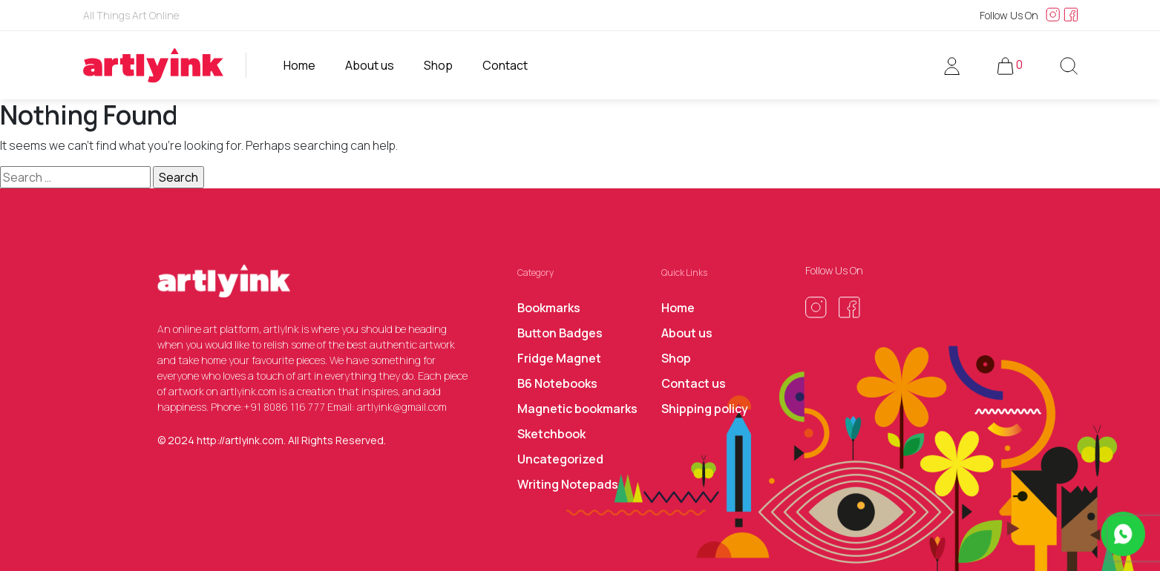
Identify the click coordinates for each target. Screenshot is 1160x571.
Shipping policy (704, 408)
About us (369, 65)
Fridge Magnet (559, 358)
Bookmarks (548, 308)
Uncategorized (560, 459)
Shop (438, 65)
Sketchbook (551, 434)
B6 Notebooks (557, 383)
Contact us (693, 383)
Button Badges (560, 333)
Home (299, 65)
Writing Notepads (567, 484)
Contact (505, 65)
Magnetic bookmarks (577, 408)
